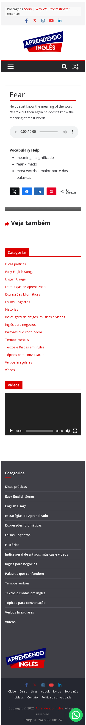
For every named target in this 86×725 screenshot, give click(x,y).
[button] (76, 715)
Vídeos (10, 370)
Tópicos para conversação (24, 355)
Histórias (11, 309)
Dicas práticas (15, 264)
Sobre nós (71, 691)
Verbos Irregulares (18, 362)
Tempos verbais (17, 339)
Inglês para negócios (20, 324)
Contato (32, 697)
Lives (34, 691)
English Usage (15, 279)
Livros (57, 691)
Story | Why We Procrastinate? (47, 9)
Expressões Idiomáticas (22, 294)
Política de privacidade (56, 697)
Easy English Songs (19, 271)
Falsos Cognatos (17, 302)
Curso (23, 691)
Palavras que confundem (23, 332)
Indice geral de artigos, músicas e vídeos (35, 317)
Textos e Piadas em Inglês (24, 347)
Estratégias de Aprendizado (25, 287)
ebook (45, 691)
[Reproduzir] (11, 431)
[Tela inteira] (75, 431)
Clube (12, 691)
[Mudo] (67, 431)
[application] (43, 414)
